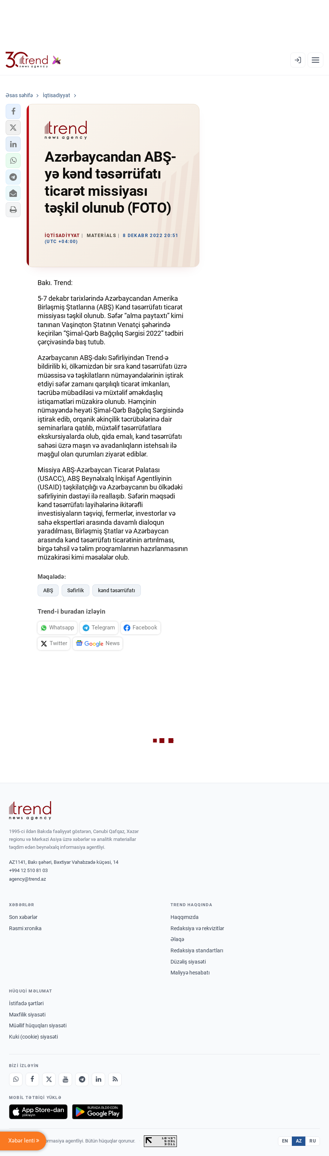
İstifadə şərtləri (26, 1003)
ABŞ (48, 590)
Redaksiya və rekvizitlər (197, 928)
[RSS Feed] (115, 1079)
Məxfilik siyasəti (27, 1015)
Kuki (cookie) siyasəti (33, 1037)
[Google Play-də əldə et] (97, 1111)
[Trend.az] (33, 60)
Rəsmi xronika (25, 928)
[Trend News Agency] (30, 810)
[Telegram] (82, 1079)
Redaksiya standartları (197, 950)
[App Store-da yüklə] (38, 1111)
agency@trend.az (27, 879)
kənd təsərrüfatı (116, 590)
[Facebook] (32, 1079)
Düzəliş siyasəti (188, 962)
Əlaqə (177, 939)
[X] (49, 1079)
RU (312, 1141)
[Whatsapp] (16, 1079)
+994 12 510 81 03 (28, 870)
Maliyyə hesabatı (190, 973)
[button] (13, 111)
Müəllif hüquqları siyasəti (37, 1025)
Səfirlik (75, 590)
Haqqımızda (185, 917)
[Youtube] (65, 1079)
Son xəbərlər (23, 917)
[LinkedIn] (98, 1079)
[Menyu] (315, 60)
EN (285, 1141)
